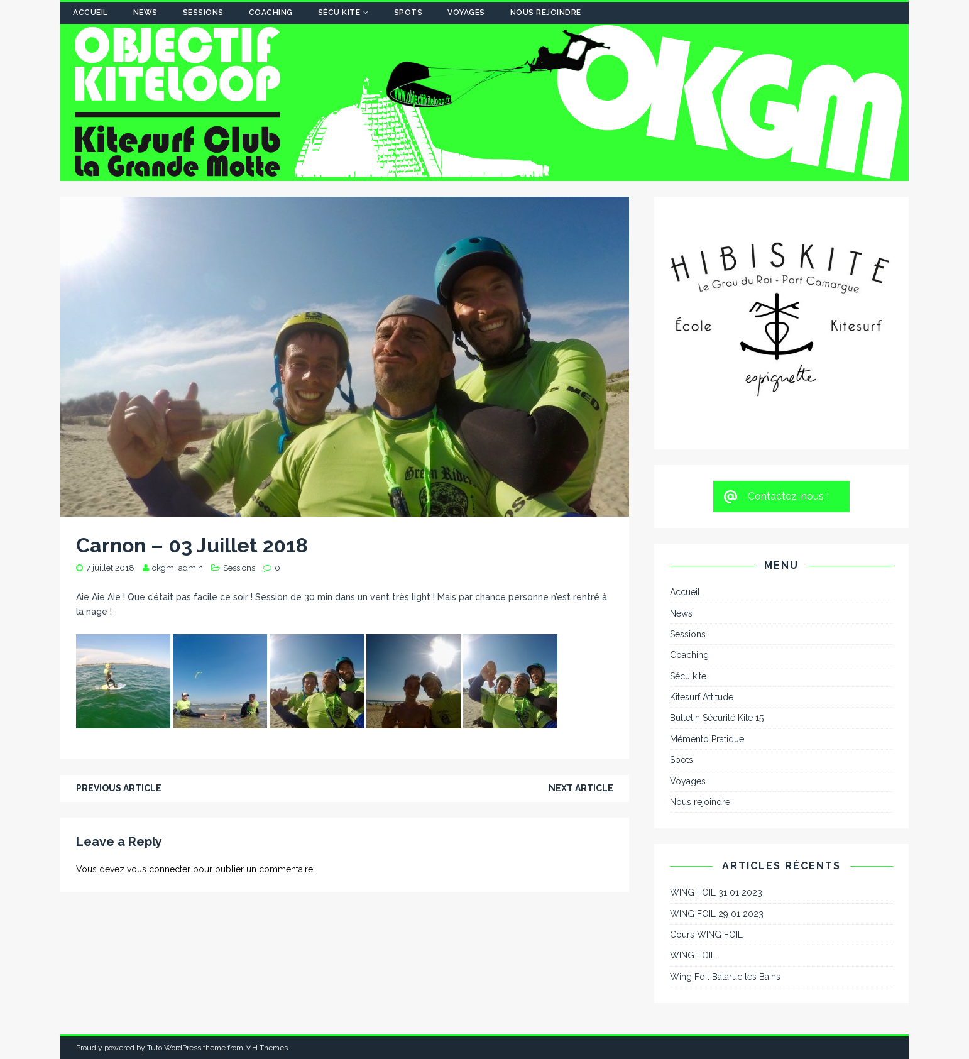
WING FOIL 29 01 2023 (717, 914)
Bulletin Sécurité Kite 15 (717, 718)
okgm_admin (177, 568)
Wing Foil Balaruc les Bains (725, 977)
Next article (581, 788)
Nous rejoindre (545, 12)
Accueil (90, 12)
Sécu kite (339, 12)
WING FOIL (693, 955)
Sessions (203, 12)
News (145, 12)
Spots (408, 12)
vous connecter (158, 869)
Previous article (119, 788)
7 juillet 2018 (110, 568)
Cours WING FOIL (706, 935)
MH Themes (266, 1047)
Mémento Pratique (707, 739)
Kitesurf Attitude (701, 697)
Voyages (466, 12)
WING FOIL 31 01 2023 (716, 892)
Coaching (271, 12)
